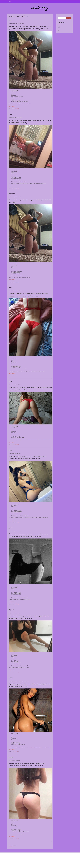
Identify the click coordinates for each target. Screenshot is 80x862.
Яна (10, 20)
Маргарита (12, 194)
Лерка (10, 450)
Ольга (10, 287)
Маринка (11, 610)
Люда (10, 381)
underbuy (40, 7)
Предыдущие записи (12, 845)
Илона (10, 678)
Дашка (10, 528)
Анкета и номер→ (12, 106)
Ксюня (59, 26)
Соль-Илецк (17, 108)
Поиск (59, 16)
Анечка (11, 757)
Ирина (10, 114)
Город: (9, 1)
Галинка (59, 24)
